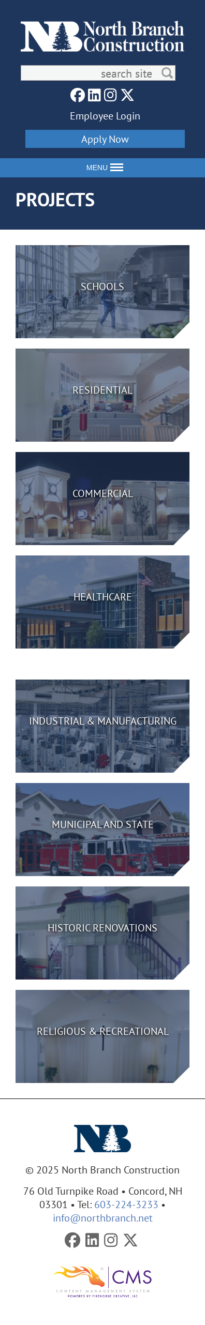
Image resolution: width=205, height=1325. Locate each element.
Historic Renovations (102, 927)
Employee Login (105, 115)
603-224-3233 (126, 1204)
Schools (102, 286)
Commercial (102, 493)
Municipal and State (103, 824)
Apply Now (105, 138)
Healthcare (103, 596)
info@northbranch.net (103, 1217)
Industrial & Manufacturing (103, 720)
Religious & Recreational (103, 1031)
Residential (102, 389)
